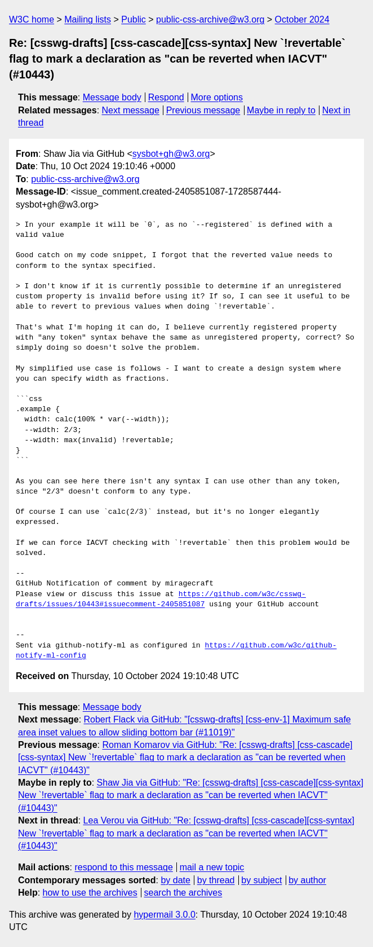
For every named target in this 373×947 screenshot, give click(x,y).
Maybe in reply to (281, 110)
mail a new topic (212, 867)
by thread (216, 880)
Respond (166, 97)
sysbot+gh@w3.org (171, 153)
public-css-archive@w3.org (210, 19)
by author (307, 880)
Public (133, 19)
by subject (261, 880)
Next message (130, 110)
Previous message (203, 110)
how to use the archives (90, 892)
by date (175, 880)
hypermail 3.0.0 (164, 914)
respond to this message (123, 867)
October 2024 (302, 19)
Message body (112, 97)
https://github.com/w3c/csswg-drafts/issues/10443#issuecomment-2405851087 (161, 599)
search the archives (183, 892)
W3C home (31, 19)
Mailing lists (87, 19)
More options (217, 97)
